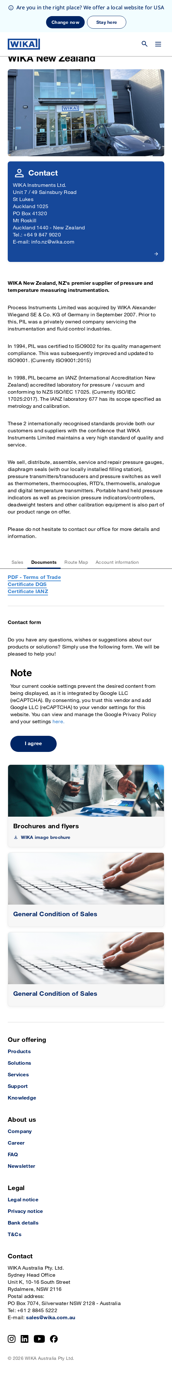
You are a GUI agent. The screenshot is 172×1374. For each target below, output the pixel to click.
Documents (44, 562)
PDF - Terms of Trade (34, 577)
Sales (18, 562)
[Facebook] (54, 1339)
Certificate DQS (27, 584)
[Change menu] (158, 12)
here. (58, 722)
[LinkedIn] (25, 1339)
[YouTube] (39, 1339)
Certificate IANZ (28, 592)
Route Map (76, 562)
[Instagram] (11, 1339)
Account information (117, 562)
